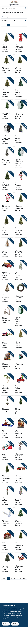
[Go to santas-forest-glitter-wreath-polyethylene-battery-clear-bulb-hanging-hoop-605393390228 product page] (20, 294)
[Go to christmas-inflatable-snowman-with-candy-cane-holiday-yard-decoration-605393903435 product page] (20, 182)
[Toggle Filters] (26, 20)
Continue (5, 624)
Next (24, 25)
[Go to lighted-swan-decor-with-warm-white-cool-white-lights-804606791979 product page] (7, 519)
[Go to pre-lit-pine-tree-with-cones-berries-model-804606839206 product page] (20, 249)
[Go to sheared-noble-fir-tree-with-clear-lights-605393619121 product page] (7, 66)
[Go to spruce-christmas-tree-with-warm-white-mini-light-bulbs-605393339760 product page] (7, 158)
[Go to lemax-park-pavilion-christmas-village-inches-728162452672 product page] (7, 541)
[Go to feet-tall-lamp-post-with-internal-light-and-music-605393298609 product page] (7, 407)
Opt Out (15, 624)
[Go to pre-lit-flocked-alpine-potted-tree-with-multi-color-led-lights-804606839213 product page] (20, 497)
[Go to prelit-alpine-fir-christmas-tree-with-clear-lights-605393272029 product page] (20, 407)
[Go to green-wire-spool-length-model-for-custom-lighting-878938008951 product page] (20, 158)
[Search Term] (14, 8)
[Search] (26, 8)
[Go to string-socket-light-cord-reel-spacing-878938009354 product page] (7, 135)
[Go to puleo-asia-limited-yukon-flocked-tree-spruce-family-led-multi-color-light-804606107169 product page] (20, 271)
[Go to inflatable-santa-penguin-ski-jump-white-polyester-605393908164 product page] (7, 452)
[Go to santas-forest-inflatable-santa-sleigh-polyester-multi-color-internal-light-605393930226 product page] (20, 564)
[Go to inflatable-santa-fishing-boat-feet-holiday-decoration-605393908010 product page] (7, 429)
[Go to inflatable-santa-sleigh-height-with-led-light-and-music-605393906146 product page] (7, 340)
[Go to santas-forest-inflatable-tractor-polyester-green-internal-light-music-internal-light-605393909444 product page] (20, 362)
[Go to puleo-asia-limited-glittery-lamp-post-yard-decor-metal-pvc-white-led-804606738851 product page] (7, 497)
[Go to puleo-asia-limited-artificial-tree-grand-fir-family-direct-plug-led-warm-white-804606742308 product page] (20, 204)
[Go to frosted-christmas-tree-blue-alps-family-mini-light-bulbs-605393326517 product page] (7, 564)
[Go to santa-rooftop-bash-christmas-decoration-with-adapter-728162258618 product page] (20, 429)
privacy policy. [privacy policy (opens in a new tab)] (5, 615)
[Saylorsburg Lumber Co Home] (14, 2)
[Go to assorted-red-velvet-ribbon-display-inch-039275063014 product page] (7, 271)
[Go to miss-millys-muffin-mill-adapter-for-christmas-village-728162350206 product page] (7, 362)
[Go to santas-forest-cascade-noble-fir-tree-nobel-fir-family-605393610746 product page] (7, 474)
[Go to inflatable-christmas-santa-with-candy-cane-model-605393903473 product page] (7, 204)
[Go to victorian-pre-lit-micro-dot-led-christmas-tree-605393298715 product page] (7, 111)
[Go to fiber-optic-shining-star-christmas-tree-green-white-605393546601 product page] (20, 519)
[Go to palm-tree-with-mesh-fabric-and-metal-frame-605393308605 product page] (7, 385)
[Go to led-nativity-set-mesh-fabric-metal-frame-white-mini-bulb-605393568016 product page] (7, 316)
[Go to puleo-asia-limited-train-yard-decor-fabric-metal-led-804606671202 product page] (20, 474)
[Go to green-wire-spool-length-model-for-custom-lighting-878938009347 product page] (20, 111)
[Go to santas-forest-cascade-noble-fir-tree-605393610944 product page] (7, 182)
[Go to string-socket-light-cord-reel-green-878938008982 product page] (20, 316)
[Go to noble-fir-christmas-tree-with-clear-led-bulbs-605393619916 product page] (20, 66)
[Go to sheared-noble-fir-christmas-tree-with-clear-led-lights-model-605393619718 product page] (7, 226)
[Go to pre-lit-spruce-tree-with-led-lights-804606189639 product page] (20, 226)
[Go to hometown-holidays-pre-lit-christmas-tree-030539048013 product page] (20, 135)
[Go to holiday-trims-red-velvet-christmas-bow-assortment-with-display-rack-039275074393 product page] (20, 44)
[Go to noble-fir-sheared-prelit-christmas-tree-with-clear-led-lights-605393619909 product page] (20, 88)
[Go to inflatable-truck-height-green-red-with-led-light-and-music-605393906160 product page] (20, 385)
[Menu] (2, 2)
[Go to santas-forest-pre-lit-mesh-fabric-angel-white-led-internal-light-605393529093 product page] (20, 452)
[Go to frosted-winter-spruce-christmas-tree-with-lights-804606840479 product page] (7, 294)
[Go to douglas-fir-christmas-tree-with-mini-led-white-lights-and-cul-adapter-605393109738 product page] (20, 541)
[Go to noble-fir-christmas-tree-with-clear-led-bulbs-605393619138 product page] (7, 44)
